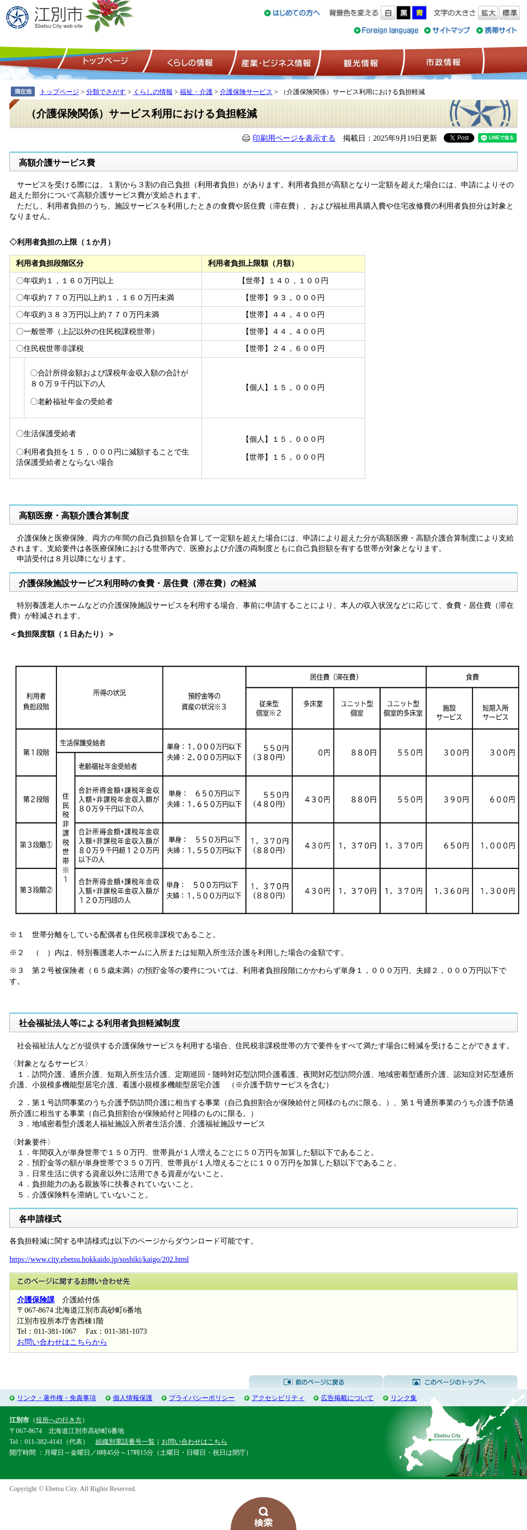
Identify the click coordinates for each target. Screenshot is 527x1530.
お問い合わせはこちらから (62, 1342)
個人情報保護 (132, 1398)
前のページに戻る (316, 1382)
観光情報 (359, 62)
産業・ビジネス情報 (274, 62)
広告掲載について (347, 1398)
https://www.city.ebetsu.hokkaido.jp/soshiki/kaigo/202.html (99, 1259)
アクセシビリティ (278, 1398)
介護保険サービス (246, 92)
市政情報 (442, 62)
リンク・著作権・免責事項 (56, 1398)
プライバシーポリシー (202, 1398)
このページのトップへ (450, 1382)
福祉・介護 (196, 92)
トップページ (104, 62)
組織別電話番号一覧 (125, 1441)
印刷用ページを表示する (294, 138)
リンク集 (404, 1398)
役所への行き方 (59, 1420)
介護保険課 (36, 1300)
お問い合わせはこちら (194, 1441)
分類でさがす (106, 92)
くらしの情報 (189, 62)
